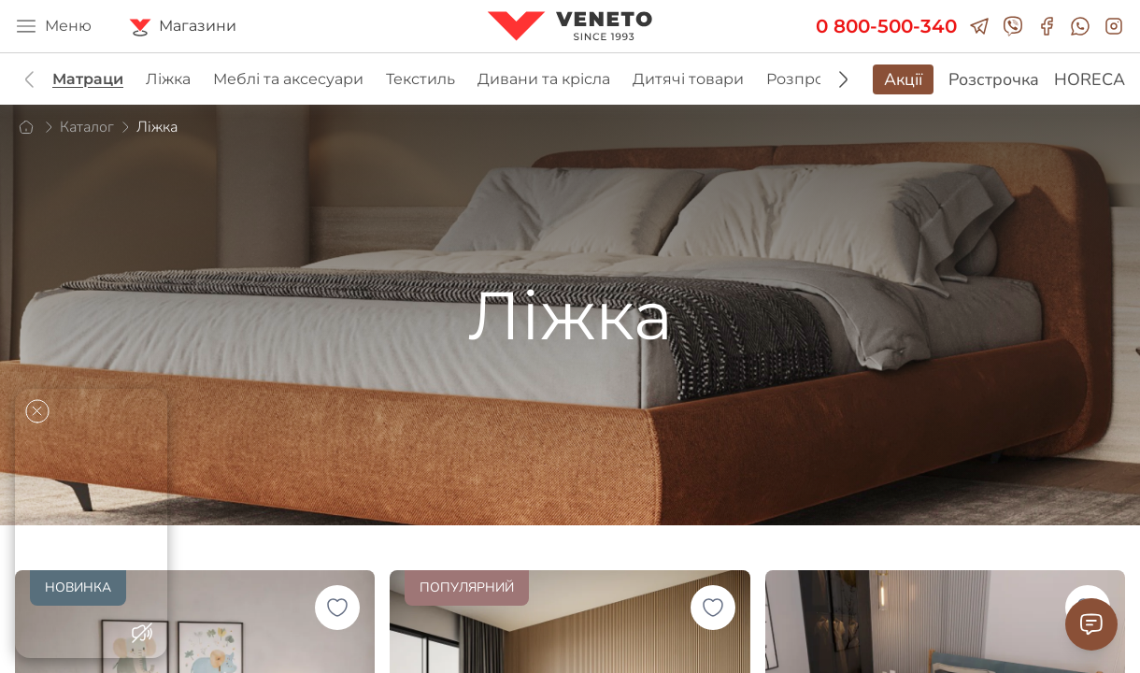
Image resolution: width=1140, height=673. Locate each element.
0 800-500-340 (886, 26)
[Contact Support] (1091, 624)
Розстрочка (993, 79)
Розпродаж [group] (810, 79)
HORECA (1089, 79)
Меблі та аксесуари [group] (288, 79)
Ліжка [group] (168, 79)
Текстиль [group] (420, 79)
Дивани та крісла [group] (543, 79)
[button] (843, 79)
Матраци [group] (87, 79)
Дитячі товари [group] (688, 79)
